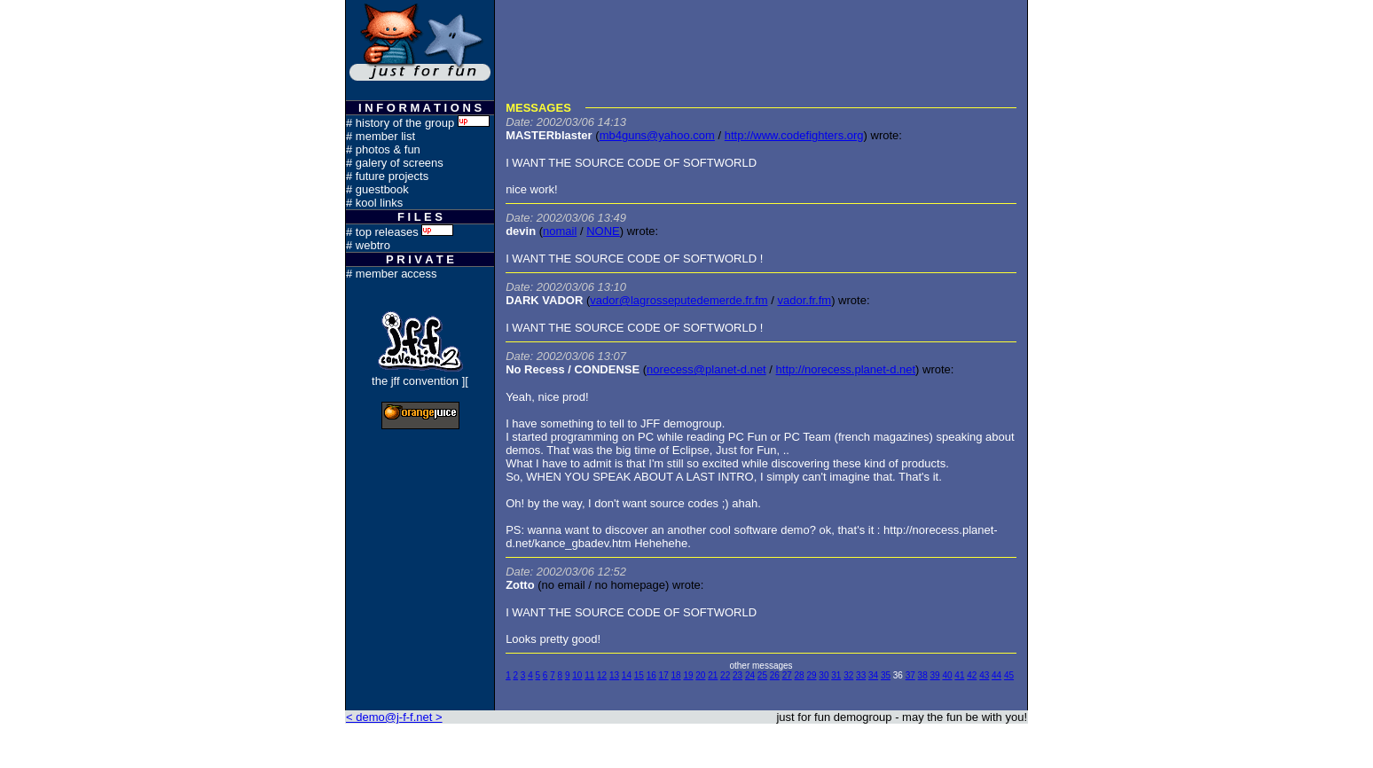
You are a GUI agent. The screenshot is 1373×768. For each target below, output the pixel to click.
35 (885, 675)
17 (664, 675)
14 (627, 675)
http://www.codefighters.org (794, 135)
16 (651, 675)
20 (700, 675)
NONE (603, 231)
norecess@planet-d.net (706, 369)
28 (799, 675)
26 (775, 675)
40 (947, 675)
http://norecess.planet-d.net (846, 369)
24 (750, 675)
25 (762, 675)
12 (602, 675)
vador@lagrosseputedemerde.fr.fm (678, 300)
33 (861, 675)
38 (923, 675)
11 (589, 675)
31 (836, 675)
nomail (560, 231)
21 (713, 675)
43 (984, 675)
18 (675, 675)
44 (996, 675)
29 (811, 675)
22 (725, 675)
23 (737, 675)
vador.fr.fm (804, 300)
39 (935, 675)
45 (1009, 675)
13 (614, 675)
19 (688, 675)
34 (873, 675)
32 (848, 675)
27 (787, 675)
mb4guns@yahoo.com (657, 135)
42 (972, 675)
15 (639, 675)
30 (823, 675)
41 (959, 675)
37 (910, 675)
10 (577, 675)
